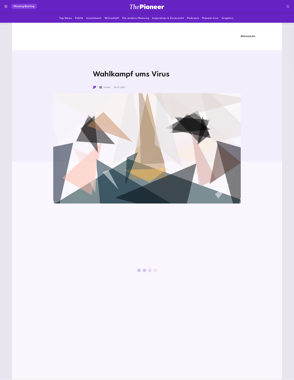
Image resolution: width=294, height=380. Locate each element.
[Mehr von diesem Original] (147, 37)
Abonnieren (248, 36)
